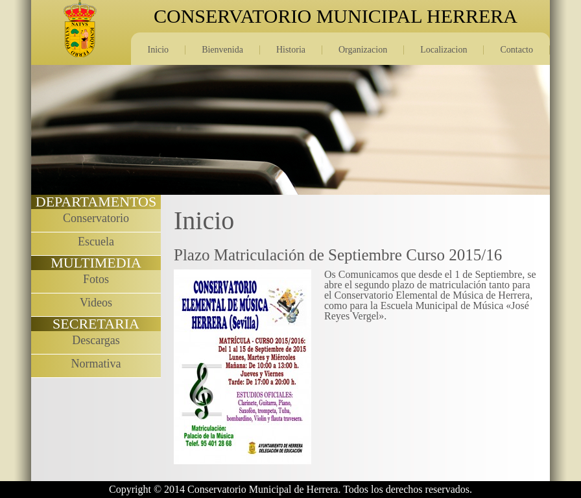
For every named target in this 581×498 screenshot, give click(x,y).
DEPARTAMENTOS (96, 201)
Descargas (96, 340)
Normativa (96, 363)
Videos (96, 302)
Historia (290, 50)
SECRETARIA (96, 324)
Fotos (96, 279)
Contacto (516, 50)
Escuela (96, 241)
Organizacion (362, 50)
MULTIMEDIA (96, 263)
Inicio (158, 50)
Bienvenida (222, 50)
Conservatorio (96, 218)
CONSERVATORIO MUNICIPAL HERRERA (335, 16)
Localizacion (443, 50)
